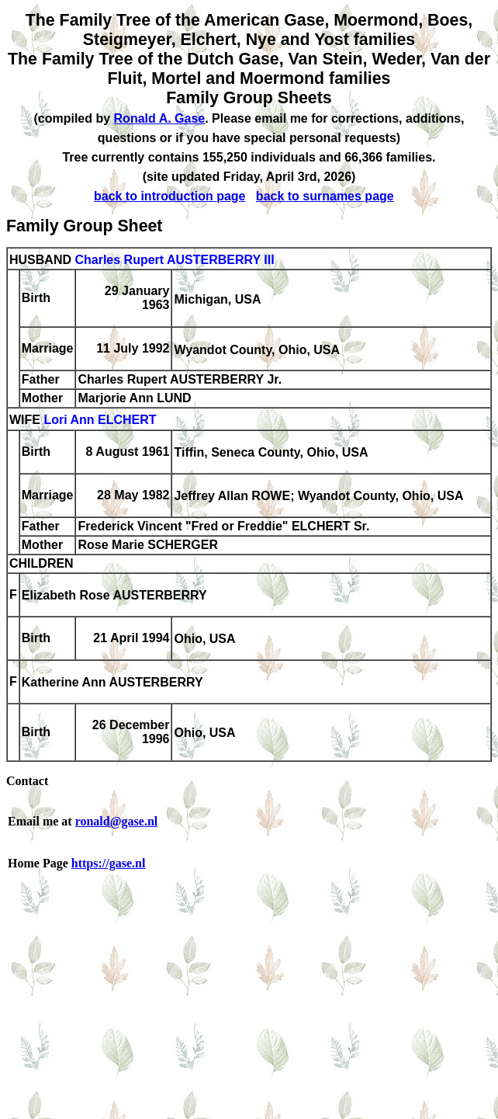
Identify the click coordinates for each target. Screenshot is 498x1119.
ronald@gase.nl (116, 821)
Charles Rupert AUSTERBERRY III (174, 259)
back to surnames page (325, 196)
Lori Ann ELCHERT (99, 420)
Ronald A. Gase (160, 118)
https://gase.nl (108, 863)
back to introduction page (170, 196)
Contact (27, 780)
